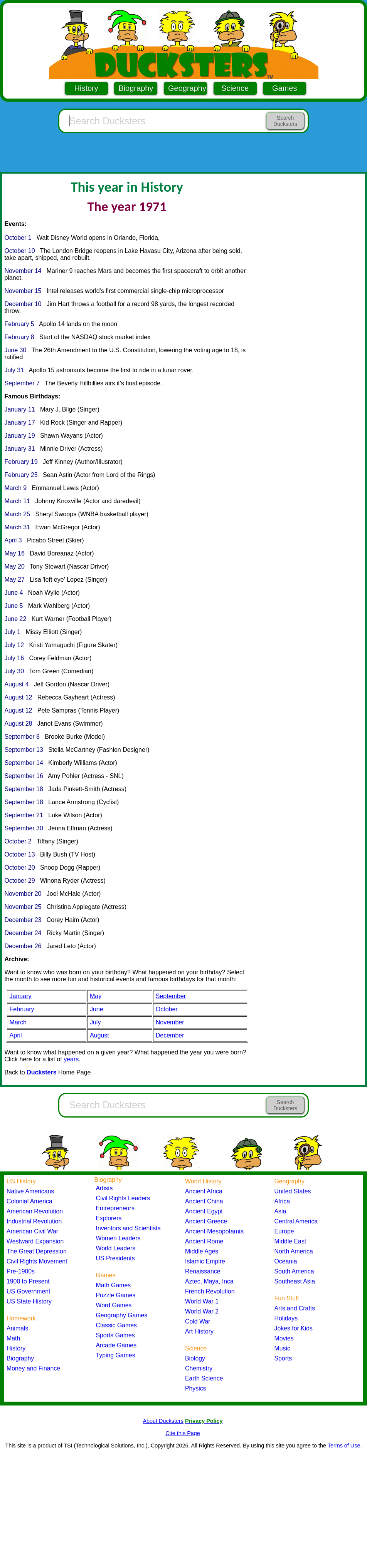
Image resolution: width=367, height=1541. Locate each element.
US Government (28, 1291)
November (170, 1022)
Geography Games (122, 1315)
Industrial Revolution (34, 1221)
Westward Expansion (35, 1241)
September (171, 996)
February (22, 1009)
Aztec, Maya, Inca (209, 1281)
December (170, 1035)
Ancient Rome (204, 1241)
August (99, 1035)
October (167, 1009)
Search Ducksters (285, 121)
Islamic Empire (205, 1261)
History (86, 88)
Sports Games (115, 1335)
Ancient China (204, 1201)
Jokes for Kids (293, 1328)
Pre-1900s (21, 1271)
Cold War (197, 1321)
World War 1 (202, 1301)
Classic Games (116, 1325)
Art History (199, 1331)
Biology (195, 1358)
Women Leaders (118, 1238)
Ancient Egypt (204, 1211)
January (21, 996)
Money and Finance (33, 1368)
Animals (17, 1328)
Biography (135, 88)
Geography (187, 88)
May (95, 996)
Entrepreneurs (115, 1208)
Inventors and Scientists (128, 1228)
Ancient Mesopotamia (214, 1231)
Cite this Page (182, 1433)
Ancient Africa (203, 1191)
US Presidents (115, 1258)
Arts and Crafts (294, 1308)
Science (235, 88)
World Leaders (116, 1248)
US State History (29, 1301)
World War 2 (202, 1311)
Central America (296, 1221)
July (95, 1022)
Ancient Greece (206, 1221)
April (16, 1035)
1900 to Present (28, 1281)
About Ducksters (163, 1421)
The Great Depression (37, 1251)
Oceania (285, 1261)
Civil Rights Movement (37, 1261)
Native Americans (30, 1191)
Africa (282, 1201)
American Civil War (32, 1231)
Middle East (290, 1241)
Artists (104, 1188)
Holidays (286, 1318)
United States (292, 1191)
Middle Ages (201, 1251)
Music (282, 1348)
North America (293, 1251)
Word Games (114, 1305)
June (96, 1009)
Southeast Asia (294, 1281)
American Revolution (35, 1211)
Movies (284, 1338)
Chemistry (198, 1368)
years (71, 1059)
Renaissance (203, 1271)
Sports (283, 1358)
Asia (280, 1211)
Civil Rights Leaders (123, 1198)
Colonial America (29, 1201)
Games (284, 88)
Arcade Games (116, 1345)
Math (13, 1338)
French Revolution (209, 1291)
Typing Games (115, 1355)
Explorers (109, 1218)
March (18, 1022)
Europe (284, 1231)
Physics (195, 1388)
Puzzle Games (116, 1295)
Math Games (113, 1285)
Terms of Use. (345, 1445)
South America (294, 1271)
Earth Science (204, 1378)
